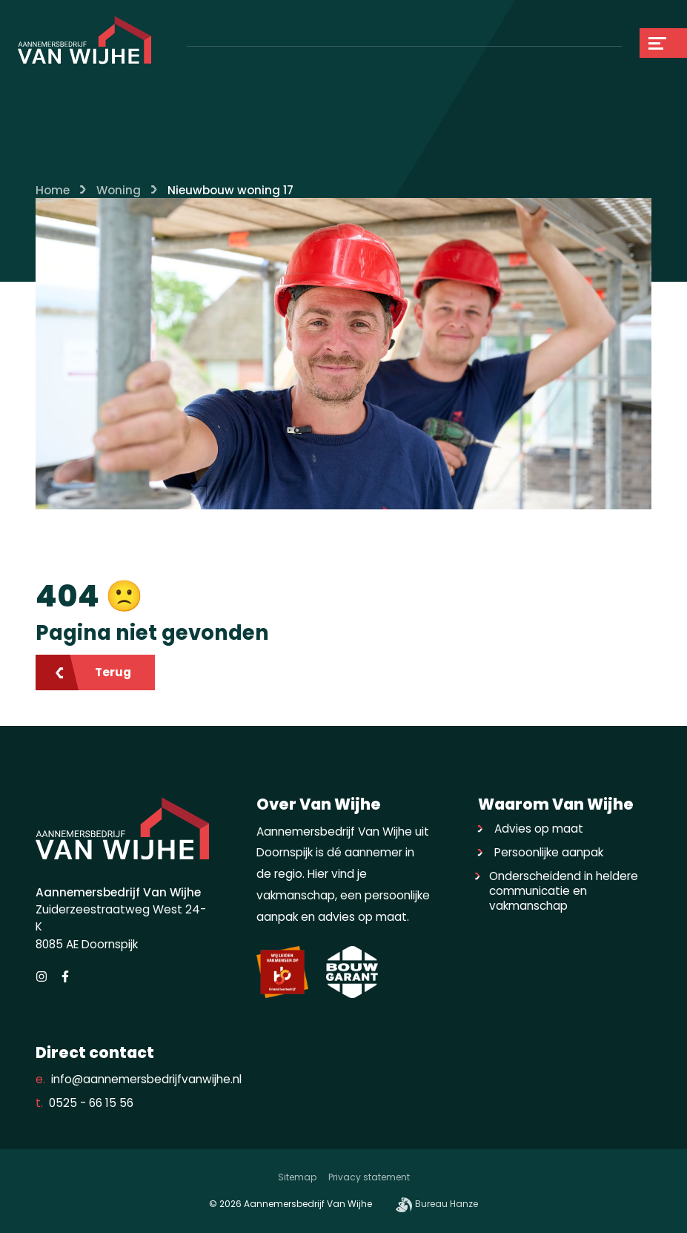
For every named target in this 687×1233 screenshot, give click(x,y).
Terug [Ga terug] (92, 672)
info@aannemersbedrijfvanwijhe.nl (139, 1079)
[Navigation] (663, 43)
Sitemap (297, 1177)
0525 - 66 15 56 (84, 1103)
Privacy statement (369, 1177)
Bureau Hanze (437, 1205)
